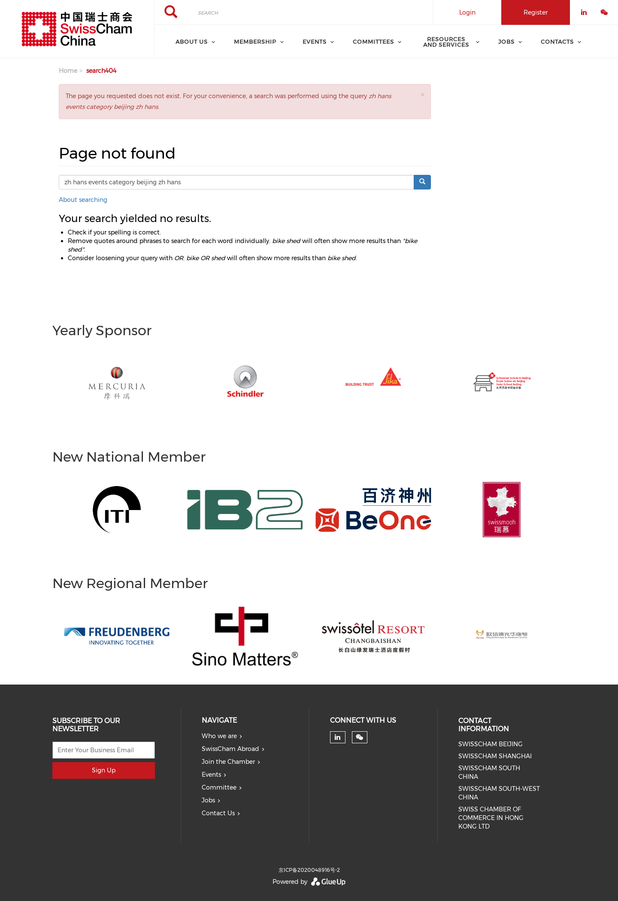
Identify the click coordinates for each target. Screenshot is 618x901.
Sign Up (103, 770)
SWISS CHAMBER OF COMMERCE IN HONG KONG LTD (491, 817)
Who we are (219, 736)
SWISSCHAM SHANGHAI (495, 756)
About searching (83, 200)
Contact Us (218, 813)
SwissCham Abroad (230, 749)
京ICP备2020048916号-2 (309, 870)
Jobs (208, 800)
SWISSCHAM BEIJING (490, 744)
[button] (422, 94)
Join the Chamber (228, 762)
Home (68, 71)
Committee (219, 787)
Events (211, 774)
